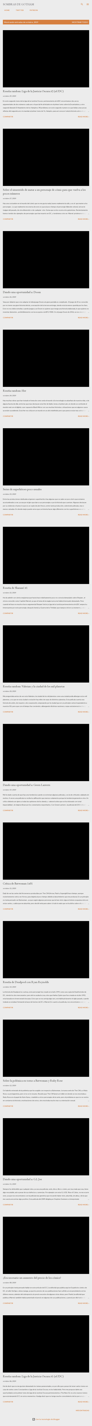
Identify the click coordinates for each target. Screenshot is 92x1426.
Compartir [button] (8, 117)
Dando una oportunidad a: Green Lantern (26, 785)
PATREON (32, 10)
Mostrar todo (80, 22)
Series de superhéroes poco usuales (22, 489)
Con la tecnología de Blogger (46, 1419)
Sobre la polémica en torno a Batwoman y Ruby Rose (33, 1080)
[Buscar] (81, 4)
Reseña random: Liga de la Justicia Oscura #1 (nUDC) (33, 1376)
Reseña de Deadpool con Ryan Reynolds (26, 982)
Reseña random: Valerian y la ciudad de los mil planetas (34, 686)
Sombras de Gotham (18, 4)
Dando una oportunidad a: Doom (22, 292)
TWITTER (18, 10)
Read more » (83, 117)
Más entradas (82, 1410)
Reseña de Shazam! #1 (15, 588)
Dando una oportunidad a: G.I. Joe (22, 1179)
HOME (5, 10)
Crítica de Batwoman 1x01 (18, 883)
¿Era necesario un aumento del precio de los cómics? (32, 1278)
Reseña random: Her (14, 390)
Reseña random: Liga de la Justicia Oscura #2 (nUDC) (33, 91)
